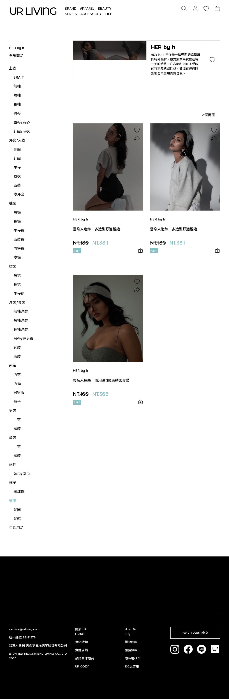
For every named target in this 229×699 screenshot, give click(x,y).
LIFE (108, 13)
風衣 (17, 176)
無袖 (17, 86)
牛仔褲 (19, 230)
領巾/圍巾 (22, 473)
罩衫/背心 (22, 122)
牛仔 (17, 167)
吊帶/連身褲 (23, 338)
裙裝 (12, 266)
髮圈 (17, 509)
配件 (12, 464)
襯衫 (17, 113)
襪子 (17, 401)
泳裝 (17, 356)
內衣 (17, 374)
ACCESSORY (91, 13)
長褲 (17, 221)
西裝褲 (19, 239)
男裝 (12, 410)
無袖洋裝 (21, 311)
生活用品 (16, 527)
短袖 (17, 95)
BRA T (19, 77)
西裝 (17, 185)
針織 (17, 158)
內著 (12, 365)
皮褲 (17, 257)
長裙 (17, 284)
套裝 (17, 347)
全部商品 (16, 55)
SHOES (71, 13)
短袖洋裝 (21, 320)
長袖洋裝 (21, 329)
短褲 (17, 212)
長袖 (17, 104)
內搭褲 (19, 248)
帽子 (12, 482)
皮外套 (19, 194)
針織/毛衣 (22, 131)
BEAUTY (105, 8)
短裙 (17, 275)
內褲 (17, 383)
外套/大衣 (17, 140)
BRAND (70, 8)
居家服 (19, 392)
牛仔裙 (19, 293)
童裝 (12, 437)
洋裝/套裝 (17, 302)
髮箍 (17, 518)
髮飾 (12, 500)
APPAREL (87, 8)
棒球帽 (19, 491)
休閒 (17, 149)
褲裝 (12, 203)
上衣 (12, 68)
